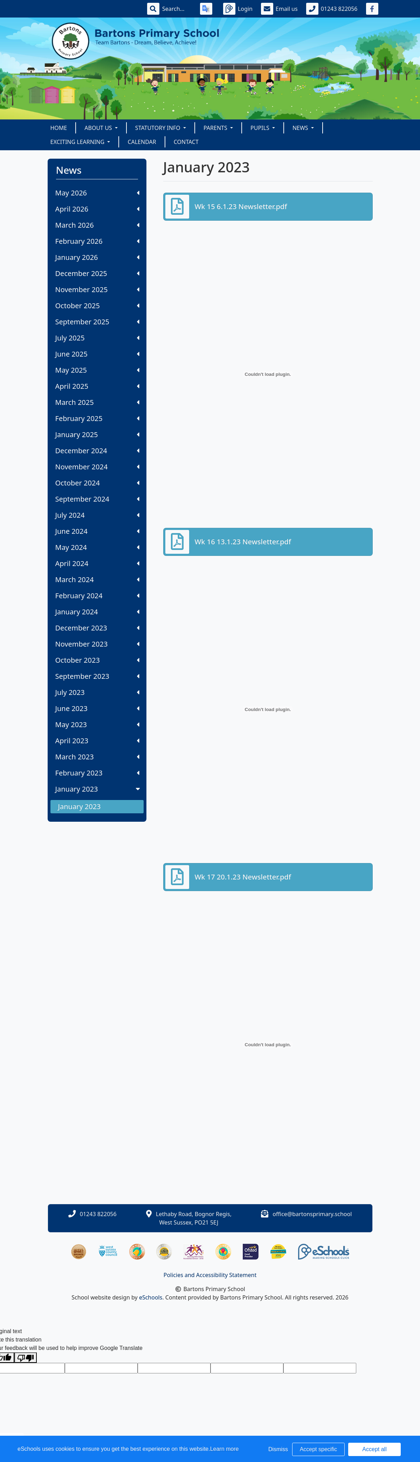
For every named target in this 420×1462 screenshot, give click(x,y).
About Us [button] (98, 128)
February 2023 (97, 773)
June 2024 (97, 531)
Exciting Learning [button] (78, 142)
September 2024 (97, 499)
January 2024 (97, 611)
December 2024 (97, 450)
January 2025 (97, 434)
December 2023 (97, 628)
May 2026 (97, 193)
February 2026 (97, 241)
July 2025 (97, 338)
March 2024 (97, 579)
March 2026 (97, 225)
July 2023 (97, 692)
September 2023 (97, 676)
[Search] (176, 9)
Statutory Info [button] (158, 128)
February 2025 (97, 418)
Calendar (142, 142)
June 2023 (97, 708)
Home (58, 128)
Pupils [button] (260, 128)
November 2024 (97, 466)
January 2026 (97, 257)
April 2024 (97, 563)
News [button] (301, 128)
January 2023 (98, 789)
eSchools (151, 1297)
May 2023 (97, 724)
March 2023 (97, 756)
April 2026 (97, 209)
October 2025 (97, 305)
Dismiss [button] (278, 1449)
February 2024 (97, 595)
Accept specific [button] (318, 1449)
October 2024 (97, 483)
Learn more (224, 1449)
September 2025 (97, 321)
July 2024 (97, 515)
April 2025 (97, 386)
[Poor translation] (25, 1357)
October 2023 (97, 660)
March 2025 (97, 402)
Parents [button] (216, 128)
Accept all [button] (374, 1449)
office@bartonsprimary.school (312, 1214)
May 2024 (97, 547)
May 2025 (97, 370)
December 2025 (97, 273)
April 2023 (97, 740)
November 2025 (97, 289)
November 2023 (97, 644)
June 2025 (97, 354)
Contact (186, 142)
